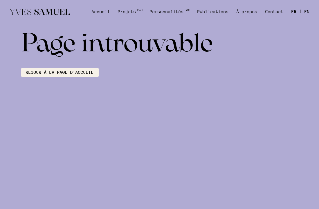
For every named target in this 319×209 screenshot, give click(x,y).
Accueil (101, 11)
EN (307, 11)
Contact (274, 11)
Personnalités (170, 11)
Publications (213, 11)
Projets (130, 11)
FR (294, 11)
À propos (247, 11)
